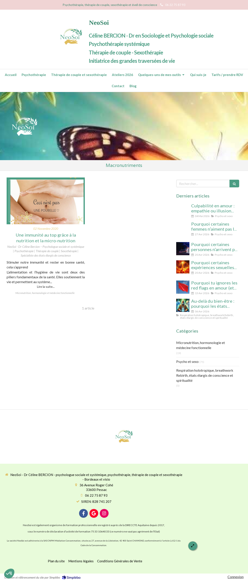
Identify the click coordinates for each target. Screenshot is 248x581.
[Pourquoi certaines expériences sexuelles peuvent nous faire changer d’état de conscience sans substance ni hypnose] (182, 266)
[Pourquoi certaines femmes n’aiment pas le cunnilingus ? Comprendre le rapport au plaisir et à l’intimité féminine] (182, 228)
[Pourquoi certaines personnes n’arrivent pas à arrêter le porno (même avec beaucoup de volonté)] (182, 248)
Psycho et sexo (187, 361)
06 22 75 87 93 (96, 495)
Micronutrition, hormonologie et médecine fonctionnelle (200, 345)
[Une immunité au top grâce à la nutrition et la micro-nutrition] (46, 200)
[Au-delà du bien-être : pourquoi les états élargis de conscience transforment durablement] (182, 305)
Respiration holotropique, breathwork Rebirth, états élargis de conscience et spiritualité (204, 375)
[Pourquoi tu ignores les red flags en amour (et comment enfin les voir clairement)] (182, 287)
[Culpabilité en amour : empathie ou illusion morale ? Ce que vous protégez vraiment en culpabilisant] (182, 210)
